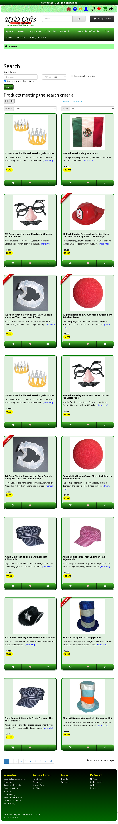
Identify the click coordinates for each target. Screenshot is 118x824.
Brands (64, 779)
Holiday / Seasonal (38, 37)
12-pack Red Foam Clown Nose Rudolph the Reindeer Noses (87, 316)
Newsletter (95, 788)
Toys (107, 31)
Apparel (9, 31)
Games (9, 37)
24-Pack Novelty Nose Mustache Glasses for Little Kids (86, 396)
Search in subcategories (83, 76)
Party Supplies (35, 31)
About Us (8, 782)
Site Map (36, 788)
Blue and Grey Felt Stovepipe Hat (82, 637)
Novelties (21, 37)
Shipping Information (13, 785)
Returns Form (38, 785)
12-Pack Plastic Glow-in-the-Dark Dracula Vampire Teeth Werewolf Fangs (28, 316)
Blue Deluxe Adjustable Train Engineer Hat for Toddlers (29, 719)
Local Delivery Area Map (14, 779)
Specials (64, 782)
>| (51, 761)
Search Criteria (10, 72)
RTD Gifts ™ (23, 814)
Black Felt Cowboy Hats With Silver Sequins (30, 637)
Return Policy (9, 803)
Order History (96, 782)
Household (65, 31)
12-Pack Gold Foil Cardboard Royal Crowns (29, 153)
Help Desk (37, 779)
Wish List (94, 785)
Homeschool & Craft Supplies (87, 31)
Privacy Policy (9, 794)
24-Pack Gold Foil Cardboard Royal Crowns (29, 395)
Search (14, 46)
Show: (65, 108)
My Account (95, 779)
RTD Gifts (8, 817)
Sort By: (8, 108)
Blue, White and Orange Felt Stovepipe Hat (87, 718)
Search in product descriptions (18, 81)
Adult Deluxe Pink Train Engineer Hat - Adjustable (84, 558)
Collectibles (50, 31)
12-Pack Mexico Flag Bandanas (80, 153)
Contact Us (37, 782)
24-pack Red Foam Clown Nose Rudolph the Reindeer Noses (87, 477)
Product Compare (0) (72, 101)
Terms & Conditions (12, 800)
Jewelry (21, 31)
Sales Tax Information (13, 797)
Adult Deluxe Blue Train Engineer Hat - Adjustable (27, 558)
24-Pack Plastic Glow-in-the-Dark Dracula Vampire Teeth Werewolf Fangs (28, 477)
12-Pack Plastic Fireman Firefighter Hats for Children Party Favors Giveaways (86, 235)
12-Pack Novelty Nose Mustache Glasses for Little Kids (28, 235)
